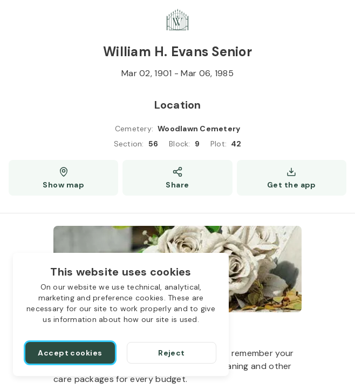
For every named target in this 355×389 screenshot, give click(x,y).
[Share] (177, 178)
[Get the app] (291, 178)
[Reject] (171, 353)
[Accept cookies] (70, 353)
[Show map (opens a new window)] (63, 178)
